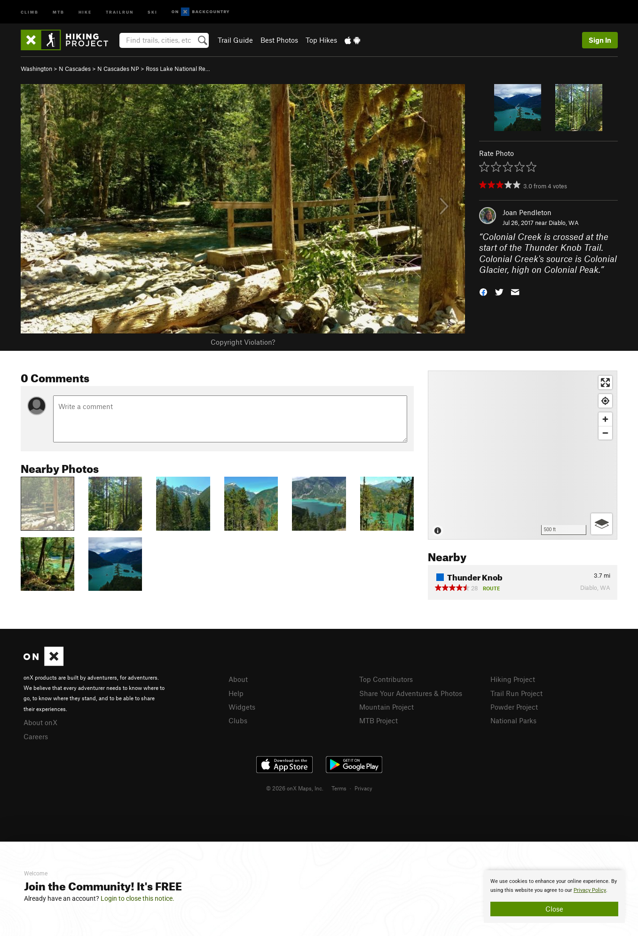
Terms (339, 788)
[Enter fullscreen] (605, 382)
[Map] (522, 455)
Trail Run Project (516, 693)
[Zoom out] (605, 433)
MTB (58, 11)
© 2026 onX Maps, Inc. (294, 788)
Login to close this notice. (137, 898)
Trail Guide (235, 40)
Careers (36, 736)
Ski (153, 11)
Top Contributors (386, 679)
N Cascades (75, 68)
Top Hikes (321, 40)
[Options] (601, 523)
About (238, 679)
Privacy (363, 788)
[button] (483, 291)
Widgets (241, 707)
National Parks (513, 720)
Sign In (600, 40)
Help (236, 693)
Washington (36, 68)
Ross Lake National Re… (178, 68)
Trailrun (120, 11)
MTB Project (378, 720)
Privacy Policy (590, 890)
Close (554, 909)
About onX (40, 722)
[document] (554, 896)
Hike (85, 11)
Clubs (237, 720)
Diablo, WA (564, 222)
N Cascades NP (118, 68)
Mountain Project (386, 707)
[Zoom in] (605, 419)
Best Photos (279, 40)
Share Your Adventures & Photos (410, 693)
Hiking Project (512, 679)
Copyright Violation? (243, 342)
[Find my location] (605, 401)
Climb (30, 11)
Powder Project (514, 707)
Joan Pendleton (527, 212)
